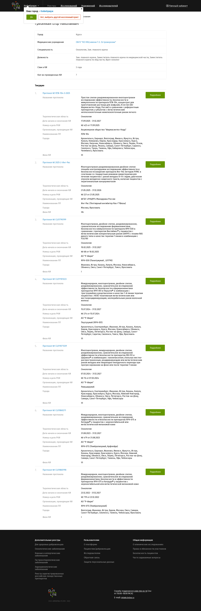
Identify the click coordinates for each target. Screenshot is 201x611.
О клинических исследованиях (148, 544)
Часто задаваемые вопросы (146, 557)
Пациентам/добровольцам (97, 549)
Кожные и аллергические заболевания (47, 554)
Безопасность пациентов (145, 553)
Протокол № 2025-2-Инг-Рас (56, 162)
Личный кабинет (178, 6)
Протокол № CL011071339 (55, 346)
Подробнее (155, 95)
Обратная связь (92, 557)
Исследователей (108, 5)
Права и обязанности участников (149, 549)
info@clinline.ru (127, 598)
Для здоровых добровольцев (49, 544)
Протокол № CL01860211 (54, 410)
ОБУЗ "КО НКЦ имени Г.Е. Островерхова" (96, 42)
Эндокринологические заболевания (46, 568)
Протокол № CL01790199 (54, 219)
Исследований (69, 5)
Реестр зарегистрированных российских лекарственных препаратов (49, 576)
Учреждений (88, 5)
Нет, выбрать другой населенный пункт (59, 17)
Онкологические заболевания (50, 549)
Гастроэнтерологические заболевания (47, 561)
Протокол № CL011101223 (55, 279)
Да (31, 17)
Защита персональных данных (99, 562)
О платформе (90, 544)
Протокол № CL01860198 (54, 470)
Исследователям (92, 553)
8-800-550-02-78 (140, 591)
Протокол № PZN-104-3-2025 (56, 93)
